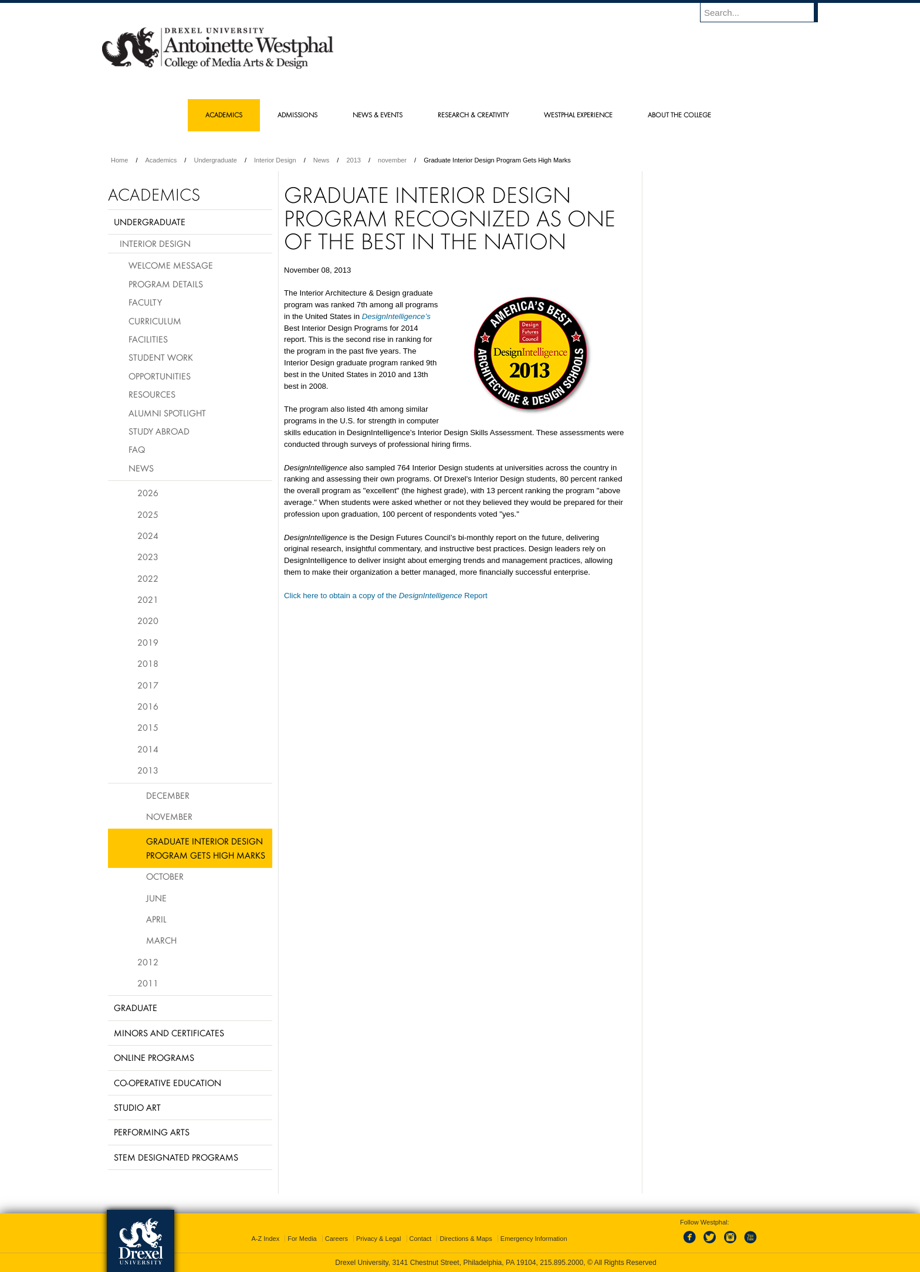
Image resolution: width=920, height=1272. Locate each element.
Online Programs (154, 1057)
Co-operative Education (167, 1082)
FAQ (136, 449)
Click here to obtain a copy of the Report (386, 595)
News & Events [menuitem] (377, 114)
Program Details (165, 284)
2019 (147, 642)
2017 (147, 685)
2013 (353, 160)
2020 (147, 620)
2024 (147, 535)
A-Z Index (265, 1238)
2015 (147, 727)
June (156, 898)
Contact (421, 1238)
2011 (147, 983)
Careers (336, 1238)
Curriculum (154, 321)
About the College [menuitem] (679, 114)
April (156, 919)
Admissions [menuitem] (297, 114)
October (165, 876)
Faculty (145, 302)
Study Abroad (159, 431)
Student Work (160, 357)
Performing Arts (152, 1132)
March (161, 940)
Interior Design (275, 160)
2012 (147, 962)
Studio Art (137, 1107)
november (392, 160)
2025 (147, 514)
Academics (161, 160)
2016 (147, 706)
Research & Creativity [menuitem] (473, 114)
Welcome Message (170, 265)
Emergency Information (533, 1238)
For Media (302, 1238)
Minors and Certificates (169, 1033)
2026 (147, 492)
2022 (147, 578)
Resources (151, 394)
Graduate (135, 1007)
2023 (147, 556)
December (168, 795)
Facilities (148, 339)
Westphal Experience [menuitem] (578, 114)
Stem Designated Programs (176, 1157)
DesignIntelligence (393, 316)
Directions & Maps (465, 1238)
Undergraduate (215, 160)
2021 (147, 599)
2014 (147, 749)
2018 (147, 663)
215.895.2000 (561, 1263)
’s (427, 316)
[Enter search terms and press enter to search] (764, 12)
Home (119, 160)
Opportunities (159, 376)
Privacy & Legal (378, 1238)
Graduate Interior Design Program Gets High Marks (205, 847)
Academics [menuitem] (223, 114)
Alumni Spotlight (167, 413)
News (321, 160)
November (169, 816)
